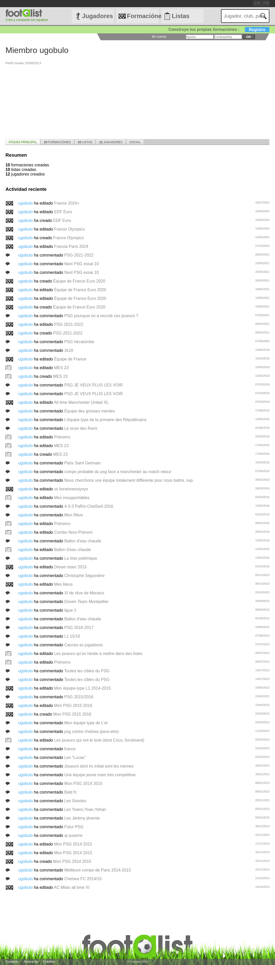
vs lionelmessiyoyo (71, 489)
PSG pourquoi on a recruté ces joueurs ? (101, 316)
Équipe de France (70, 359)
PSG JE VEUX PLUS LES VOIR (93, 385)
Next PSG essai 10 (81, 264)
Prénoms (62, 437)
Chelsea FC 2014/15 (83, 879)
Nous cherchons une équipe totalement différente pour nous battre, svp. (129, 480)
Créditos (49, 961)
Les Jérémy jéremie (82, 818)
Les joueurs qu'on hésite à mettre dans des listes (98, 653)
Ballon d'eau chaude (82, 541)
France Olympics (69, 229)
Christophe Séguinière (84, 575)
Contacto (12, 961)
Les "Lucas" (75, 757)
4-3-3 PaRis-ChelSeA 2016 (88, 506)
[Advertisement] (138, 101)
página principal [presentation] (23, 142)
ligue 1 (70, 610)
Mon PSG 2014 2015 (83, 783)
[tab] (23, 142)
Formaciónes (143, 15)
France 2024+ (66, 203)
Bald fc (70, 792)
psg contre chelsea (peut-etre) (91, 731)
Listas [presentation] (85, 142)
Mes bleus (63, 584)
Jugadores (97, 15)
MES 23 (61, 368)
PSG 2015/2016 (78, 697)
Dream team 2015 (70, 567)
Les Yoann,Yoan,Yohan (85, 809)
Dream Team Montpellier (86, 601)
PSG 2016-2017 (79, 627)
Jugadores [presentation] (110, 142)
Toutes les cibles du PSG (87, 671)
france (69, 749)
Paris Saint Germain (82, 463)
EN (257, 3)
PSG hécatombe (79, 342)
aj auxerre (73, 835)
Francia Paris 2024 (71, 246)
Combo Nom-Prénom (73, 532)
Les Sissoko (75, 801)
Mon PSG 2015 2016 (73, 705)
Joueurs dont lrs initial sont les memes (98, 766)
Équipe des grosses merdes (89, 411)
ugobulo (26, 203)
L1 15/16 (72, 636)
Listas (180, 15)
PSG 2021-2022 (79, 255)
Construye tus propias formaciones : (219, 29)
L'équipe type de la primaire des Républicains (105, 420)
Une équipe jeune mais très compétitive (100, 775)
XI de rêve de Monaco (84, 593)
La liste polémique (80, 558)
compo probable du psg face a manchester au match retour (117, 472)
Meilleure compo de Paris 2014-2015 (97, 870)
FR (266, 3)
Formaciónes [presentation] (57, 142)
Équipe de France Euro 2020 (79, 281)
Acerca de (30, 961)
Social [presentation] (135, 142)
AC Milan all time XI (71, 887)
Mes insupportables (71, 497)
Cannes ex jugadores (83, 645)
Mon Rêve (73, 515)
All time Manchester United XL (81, 402)
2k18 (68, 350)
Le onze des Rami (80, 428)
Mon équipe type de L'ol (85, 723)
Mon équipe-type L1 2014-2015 (82, 688)
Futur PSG (74, 827)
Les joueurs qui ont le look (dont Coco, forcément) (99, 740)
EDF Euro (63, 212)
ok (248, 37)
